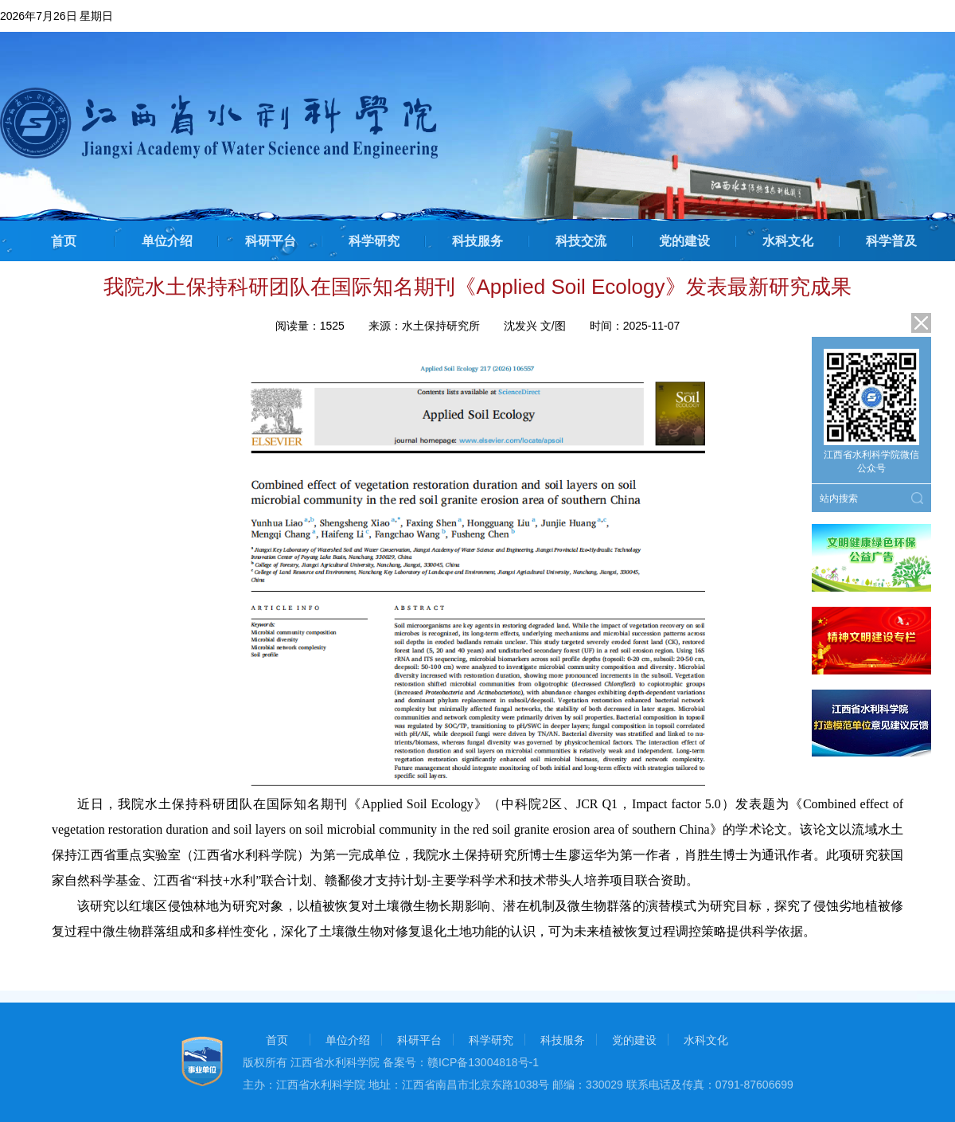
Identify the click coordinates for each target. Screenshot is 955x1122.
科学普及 (891, 241)
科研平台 (270, 241)
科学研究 (374, 241)
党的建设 (684, 241)
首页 (63, 241)
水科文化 (787, 241)
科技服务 (477, 241)
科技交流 (580, 241)
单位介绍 (167, 241)
